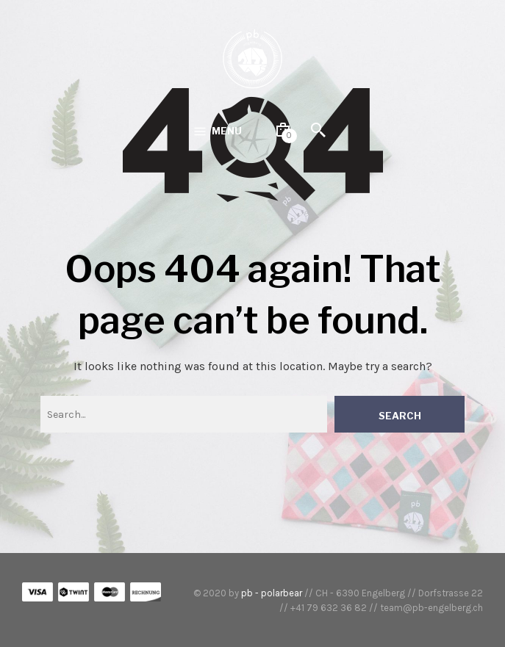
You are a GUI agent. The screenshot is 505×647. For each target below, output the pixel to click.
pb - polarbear (271, 593)
